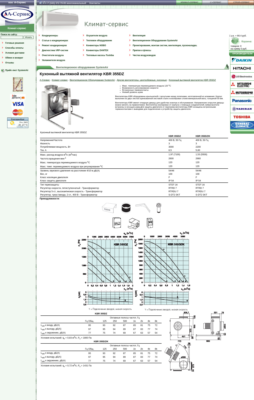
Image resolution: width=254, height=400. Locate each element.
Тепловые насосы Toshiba (100, 55)
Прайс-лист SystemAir (16, 70)
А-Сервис (45, 80)
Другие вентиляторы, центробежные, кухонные (142, 80)
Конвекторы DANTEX (97, 50)
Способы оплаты (14, 48)
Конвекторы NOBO (96, 45)
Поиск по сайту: (9, 34)
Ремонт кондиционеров (54, 45)
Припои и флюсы (142, 50)
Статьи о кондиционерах (55, 40)
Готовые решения (14, 43)
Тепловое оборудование (99, 40)
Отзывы (9, 62)
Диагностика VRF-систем (55, 50)
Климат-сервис (60, 80)
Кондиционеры (50, 35)
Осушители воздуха (96, 35)
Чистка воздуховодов (144, 55)
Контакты (94, 3)
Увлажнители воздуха (53, 60)
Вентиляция (139, 35)
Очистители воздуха (53, 55)
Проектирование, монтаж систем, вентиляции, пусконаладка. (165, 45)
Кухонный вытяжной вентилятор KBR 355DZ (192, 80)
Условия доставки (14, 53)
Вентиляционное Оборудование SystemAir (155, 40)
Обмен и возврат (14, 58)
